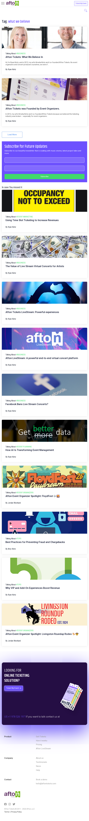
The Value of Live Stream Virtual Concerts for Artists (35, 266)
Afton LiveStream (43, 748)
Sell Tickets (41, 736)
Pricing (39, 744)
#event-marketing (24, 217)
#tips (18, 538)
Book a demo (41, 779)
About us (40, 758)
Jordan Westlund (14, 503)
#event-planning (24, 447)
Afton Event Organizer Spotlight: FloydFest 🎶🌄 (33, 496)
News (38, 766)
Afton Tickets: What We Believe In (24, 57)
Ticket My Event (81, 3)
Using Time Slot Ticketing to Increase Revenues (32, 220)
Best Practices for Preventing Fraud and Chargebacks (35, 542)
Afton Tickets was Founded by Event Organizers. (33, 108)
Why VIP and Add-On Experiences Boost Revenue (33, 588)
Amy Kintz (12, 549)
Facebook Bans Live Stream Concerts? (27, 404)
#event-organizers (24, 492)
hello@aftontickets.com (46, 783)
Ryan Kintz (12, 69)
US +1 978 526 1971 (15, 716)
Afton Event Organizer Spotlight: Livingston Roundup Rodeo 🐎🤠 (42, 634)
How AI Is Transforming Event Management (30, 450)
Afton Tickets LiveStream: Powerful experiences (32, 312)
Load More (12, 134)
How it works (41, 740)
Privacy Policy (16, 812)
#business (21, 53)
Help (38, 770)
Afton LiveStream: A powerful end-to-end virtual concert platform (42, 358)
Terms (6, 812)
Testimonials (41, 762)
